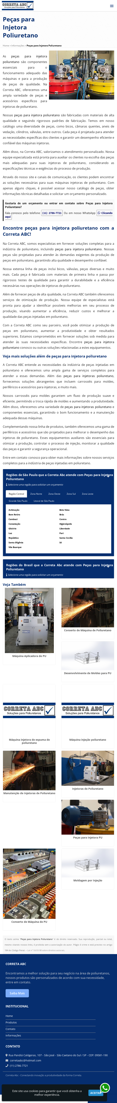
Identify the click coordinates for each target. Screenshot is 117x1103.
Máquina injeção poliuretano (87, 739)
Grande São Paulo (18, 500)
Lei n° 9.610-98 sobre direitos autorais (45, 950)
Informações (13, 1035)
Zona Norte (36, 493)
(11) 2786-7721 (51, 213)
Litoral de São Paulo (44, 500)
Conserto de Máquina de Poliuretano (87, 630)
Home (9, 1016)
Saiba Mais (17, 993)
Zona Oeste (54, 493)
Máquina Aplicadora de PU (29, 656)
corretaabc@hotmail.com (25, 1060)
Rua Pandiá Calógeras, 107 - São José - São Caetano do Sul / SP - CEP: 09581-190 (58, 1055)
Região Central (16, 493)
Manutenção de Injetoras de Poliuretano (29, 793)
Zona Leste (87, 493)
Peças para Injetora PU (87, 837)
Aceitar (95, 1093)
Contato (10, 1029)
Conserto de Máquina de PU (29, 922)
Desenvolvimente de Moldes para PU (87, 673)
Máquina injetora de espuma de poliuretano (29, 741)
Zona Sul (71, 493)
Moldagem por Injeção (87, 880)
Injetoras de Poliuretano (87, 788)
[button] (111, 6)
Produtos (11, 1022)
